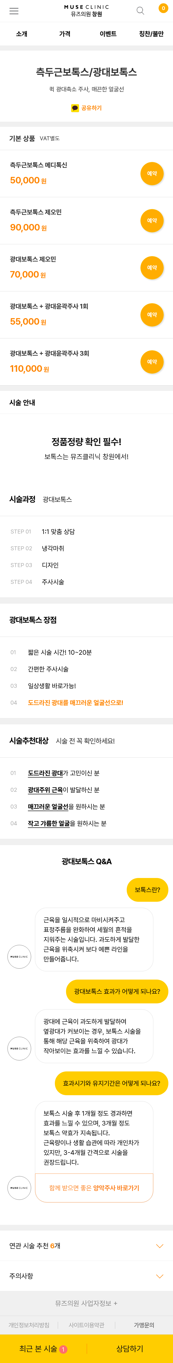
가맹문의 (144, 1325)
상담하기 (129, 1348)
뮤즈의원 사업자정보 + (86, 1303)
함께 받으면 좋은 (94, 1188)
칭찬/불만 (151, 34)
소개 (21, 34)
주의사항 (86, 1276)
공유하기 (86, 108)
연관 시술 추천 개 (86, 1246)
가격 (64, 34)
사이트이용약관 (86, 1325)
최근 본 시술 (43, 1349)
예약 (152, 173)
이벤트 (108, 34)
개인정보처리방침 (28, 1325)
